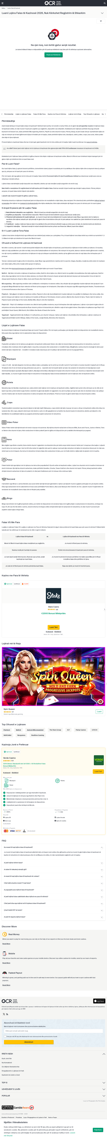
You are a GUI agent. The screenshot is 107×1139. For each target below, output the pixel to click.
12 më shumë (6, 823)
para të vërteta (92, 142)
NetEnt (18, 730)
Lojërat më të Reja (74, 114)
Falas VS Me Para (39, 114)
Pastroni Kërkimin (53, 55)
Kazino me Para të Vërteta (57, 114)
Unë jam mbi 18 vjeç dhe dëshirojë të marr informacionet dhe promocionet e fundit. (32, 1036)
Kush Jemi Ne (7, 1059)
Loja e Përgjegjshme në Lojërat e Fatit (35, 1117)
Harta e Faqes (52, 1117)
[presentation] (104, 609)
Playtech (7, 730)
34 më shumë (31, 831)
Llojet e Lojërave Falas (23, 114)
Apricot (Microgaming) (35, 730)
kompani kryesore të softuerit (22, 269)
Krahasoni (49, 632)
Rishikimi (57, 632)
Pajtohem (98, 1130)
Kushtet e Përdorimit (8, 1117)
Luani (99, 711)
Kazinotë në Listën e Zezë (11, 1075)
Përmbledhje (8, 114)
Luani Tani (98, 771)
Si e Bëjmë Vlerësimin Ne (10, 1067)
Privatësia (19, 1117)
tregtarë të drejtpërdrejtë (29, 203)
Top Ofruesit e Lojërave (91, 114)
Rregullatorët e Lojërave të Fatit (13, 1071)
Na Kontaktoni (7, 1063)
